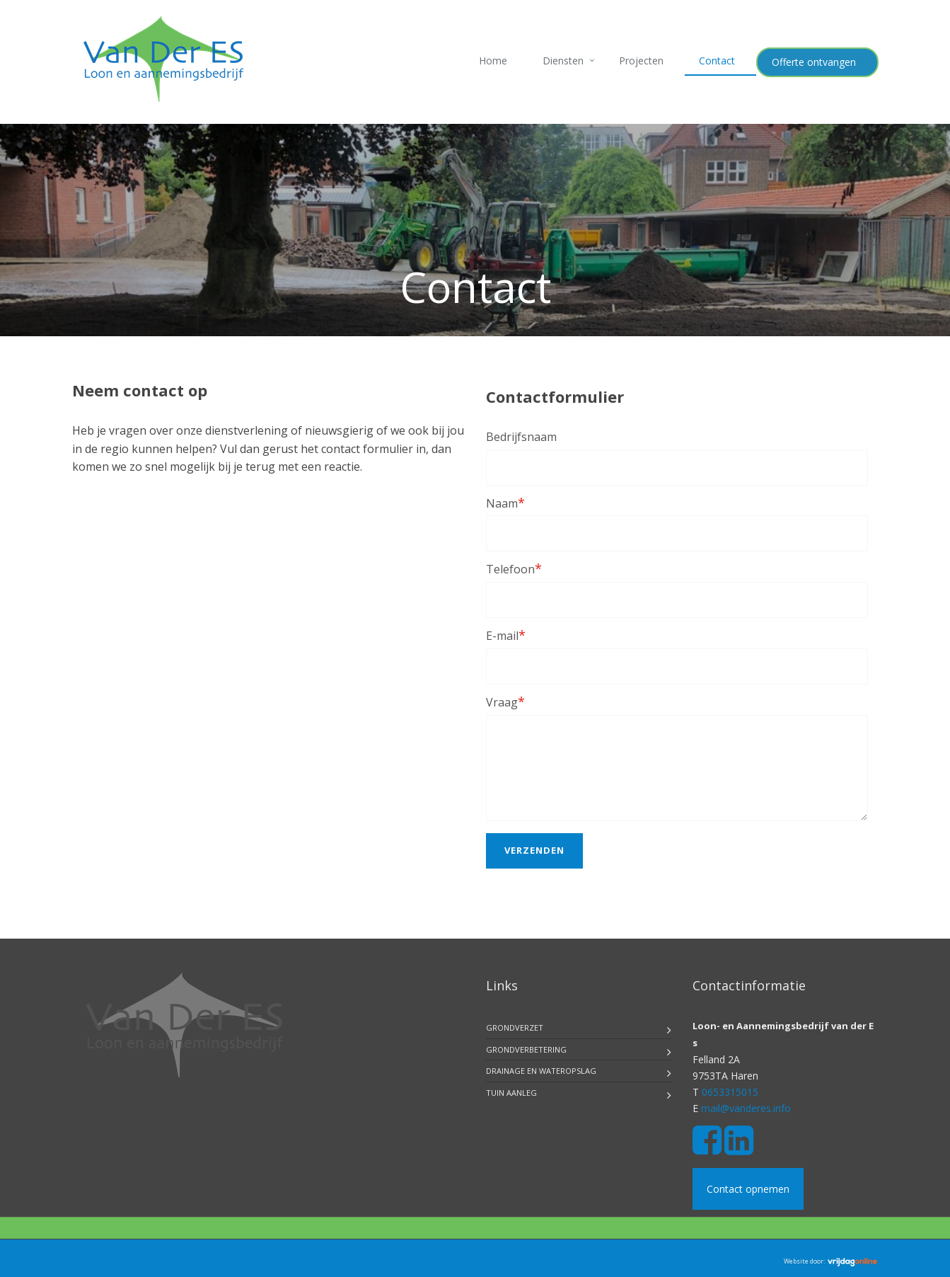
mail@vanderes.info (746, 1108)
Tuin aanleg (511, 1092)
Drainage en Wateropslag (541, 1070)
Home (493, 60)
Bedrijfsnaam (521, 437)
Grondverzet (514, 1027)
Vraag (505, 701)
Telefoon (514, 568)
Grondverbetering (526, 1049)
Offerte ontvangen (814, 62)
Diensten (563, 60)
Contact (717, 60)
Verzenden (534, 850)
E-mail (506, 634)
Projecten (641, 60)
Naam (505, 502)
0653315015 (730, 1092)
